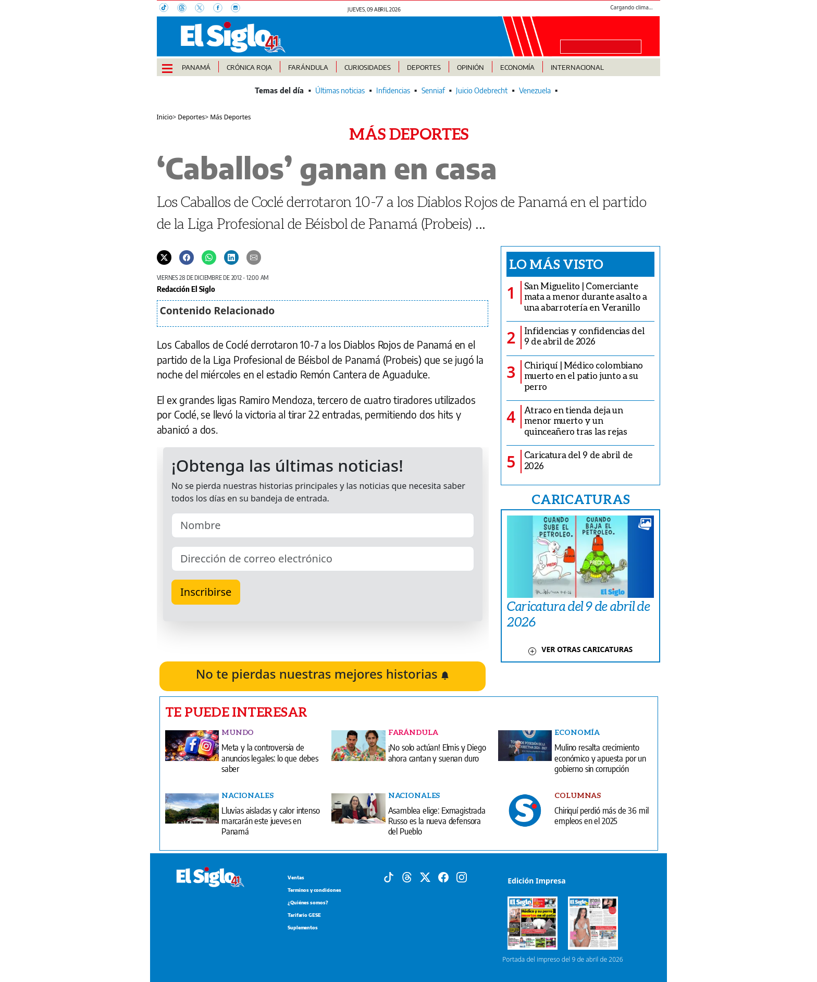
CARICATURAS (580, 499)
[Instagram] (238, 9)
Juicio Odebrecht (481, 90)
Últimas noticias (340, 90)
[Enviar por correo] (253, 257)
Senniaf (433, 90)
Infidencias (393, 90)
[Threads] (186, 9)
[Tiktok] (388, 876)
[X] (204, 9)
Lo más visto (556, 264)
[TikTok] (168, 9)
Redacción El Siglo (186, 288)
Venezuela (535, 90)
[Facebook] (222, 9)
